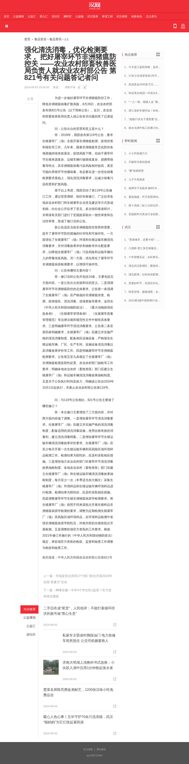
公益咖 (79, 16)
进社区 (56, 16)
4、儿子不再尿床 (134, 179)
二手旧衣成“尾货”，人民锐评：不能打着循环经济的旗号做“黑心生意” (79, 611)
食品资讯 (55, 39)
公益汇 (32, 16)
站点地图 (88, 749)
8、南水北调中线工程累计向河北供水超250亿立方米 (155, 127)
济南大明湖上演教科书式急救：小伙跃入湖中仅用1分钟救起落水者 (89, 665)
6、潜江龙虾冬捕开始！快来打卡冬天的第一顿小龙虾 (156, 110)
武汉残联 (122, 16)
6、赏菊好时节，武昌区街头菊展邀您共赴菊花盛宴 (154, 283)
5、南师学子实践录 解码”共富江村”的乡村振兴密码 (154, 188)
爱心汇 (44, 16)
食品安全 (40, 39)
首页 (6, 16)
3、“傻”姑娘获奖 (134, 170)
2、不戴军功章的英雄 (137, 162)
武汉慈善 (92, 16)
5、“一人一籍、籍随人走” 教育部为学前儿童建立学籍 (156, 101)
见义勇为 (151, 16)
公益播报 (18, 16)
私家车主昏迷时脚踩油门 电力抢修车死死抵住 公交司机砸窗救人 (89, 638)
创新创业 (136, 16)
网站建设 (101, 749)
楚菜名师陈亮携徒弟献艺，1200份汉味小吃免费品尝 (78, 692)
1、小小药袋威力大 (135, 153)
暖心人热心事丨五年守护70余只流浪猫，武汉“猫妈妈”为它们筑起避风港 (78, 719)
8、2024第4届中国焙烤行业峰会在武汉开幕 (150, 300)
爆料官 (68, 16)
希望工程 (107, 16)
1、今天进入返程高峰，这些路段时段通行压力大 (153, 67)
